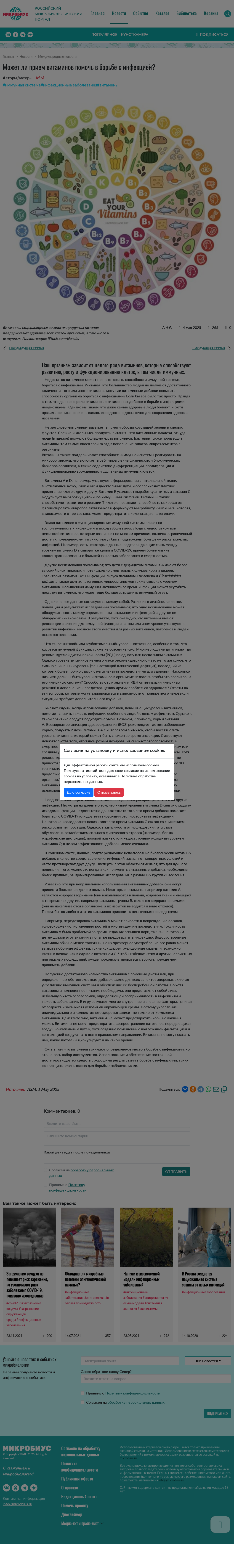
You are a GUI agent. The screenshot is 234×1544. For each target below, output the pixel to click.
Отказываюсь (109, 792)
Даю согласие (78, 792)
